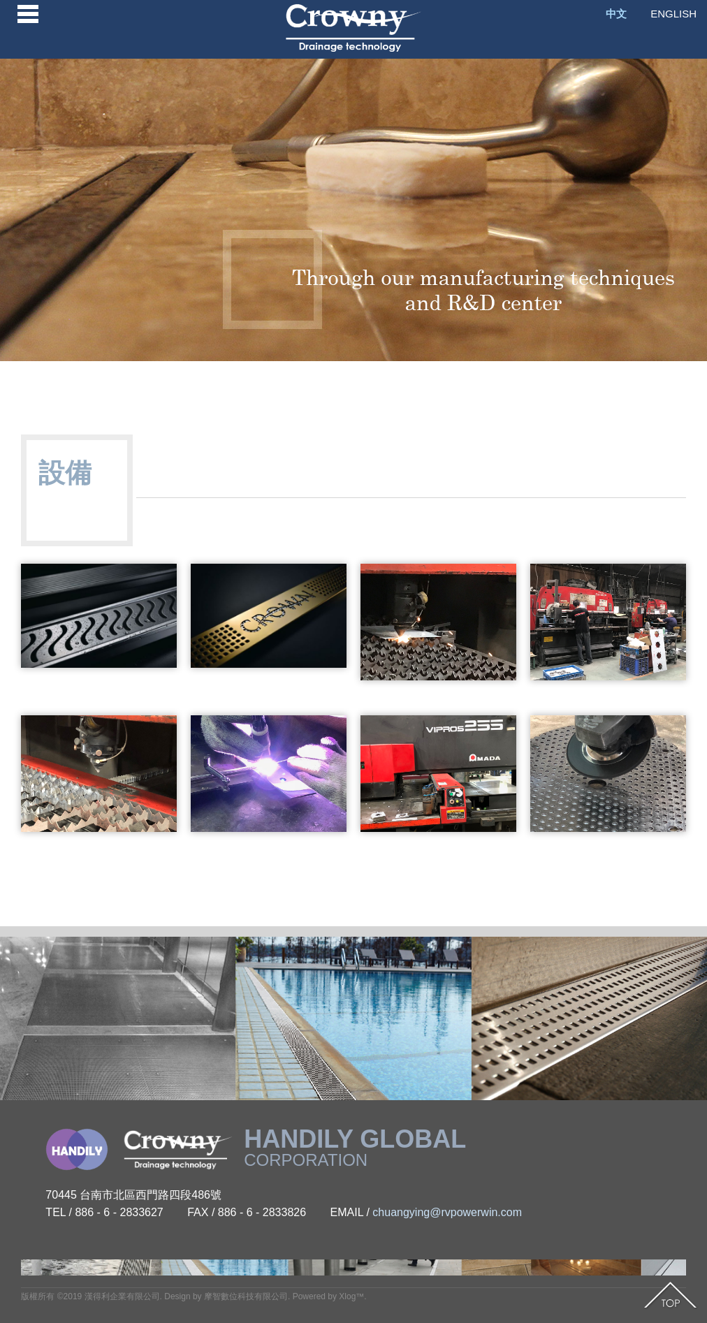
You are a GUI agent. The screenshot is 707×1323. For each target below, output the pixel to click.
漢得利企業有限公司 (122, 1296)
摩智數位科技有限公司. (247, 1296)
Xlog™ (351, 1296)
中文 (616, 14)
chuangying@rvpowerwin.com (447, 1212)
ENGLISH (673, 14)
